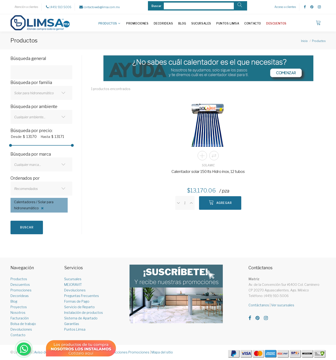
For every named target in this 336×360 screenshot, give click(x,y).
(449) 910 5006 (58, 7)
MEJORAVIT (73, 285)
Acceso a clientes (285, 7)
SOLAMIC (208, 165)
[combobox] (41, 93)
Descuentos (276, 23)
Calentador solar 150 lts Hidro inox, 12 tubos (208, 171)
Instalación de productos (83, 313)
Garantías (71, 324)
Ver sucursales (282, 305)
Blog (182, 23)
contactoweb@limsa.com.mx (99, 7)
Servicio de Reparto (79, 307)
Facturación (19, 318)
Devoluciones (21, 329)
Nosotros (17, 313)
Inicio (304, 41)
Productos (107, 23)
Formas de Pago (76, 301)
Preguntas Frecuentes (81, 296)
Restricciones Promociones (127, 352)
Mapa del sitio (162, 352)
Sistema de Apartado (81, 318)
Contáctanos (258, 305)
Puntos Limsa (227, 23)
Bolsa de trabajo (23, 324)
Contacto (252, 23)
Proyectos (18, 307)
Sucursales (201, 23)
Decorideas (163, 23)
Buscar (26, 227)
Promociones (137, 23)
